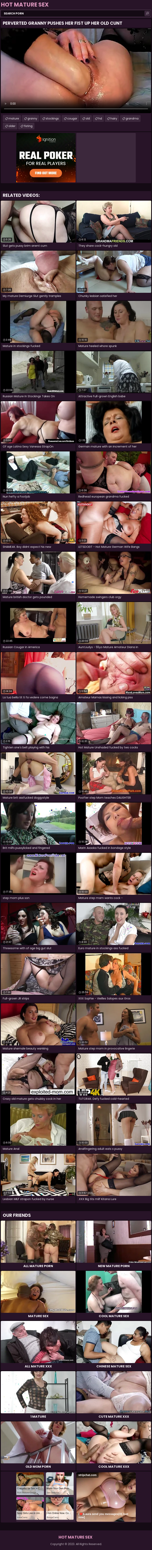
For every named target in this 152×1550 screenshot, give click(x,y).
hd (100, 118)
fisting (28, 126)
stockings (52, 118)
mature (14, 118)
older (12, 126)
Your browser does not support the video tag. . (76, 70)
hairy (113, 118)
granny (32, 118)
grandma (132, 118)
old (88, 118)
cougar (72, 118)
